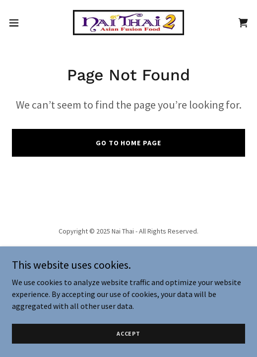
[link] (128, 22)
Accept (128, 347)
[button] (22, 23)
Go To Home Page (129, 142)
